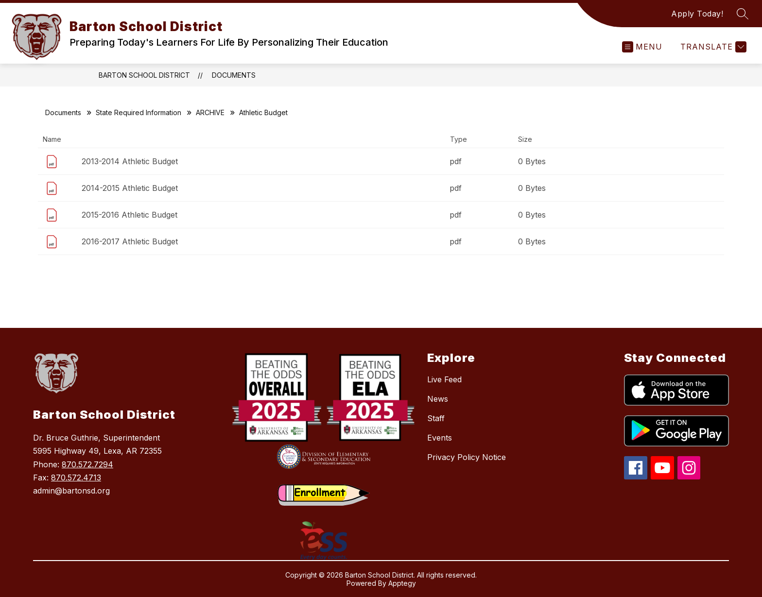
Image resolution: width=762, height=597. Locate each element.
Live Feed (444, 379)
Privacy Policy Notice (466, 457)
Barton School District (144, 75)
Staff (436, 418)
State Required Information (138, 112)
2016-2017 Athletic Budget (130, 241)
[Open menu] (642, 47)
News (437, 399)
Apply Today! (697, 13)
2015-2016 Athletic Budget (129, 215)
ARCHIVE (210, 112)
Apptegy (402, 583)
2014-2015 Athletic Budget (130, 188)
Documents (234, 75)
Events (439, 438)
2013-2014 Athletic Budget (130, 161)
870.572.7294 (87, 464)
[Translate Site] (712, 47)
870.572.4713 (76, 477)
